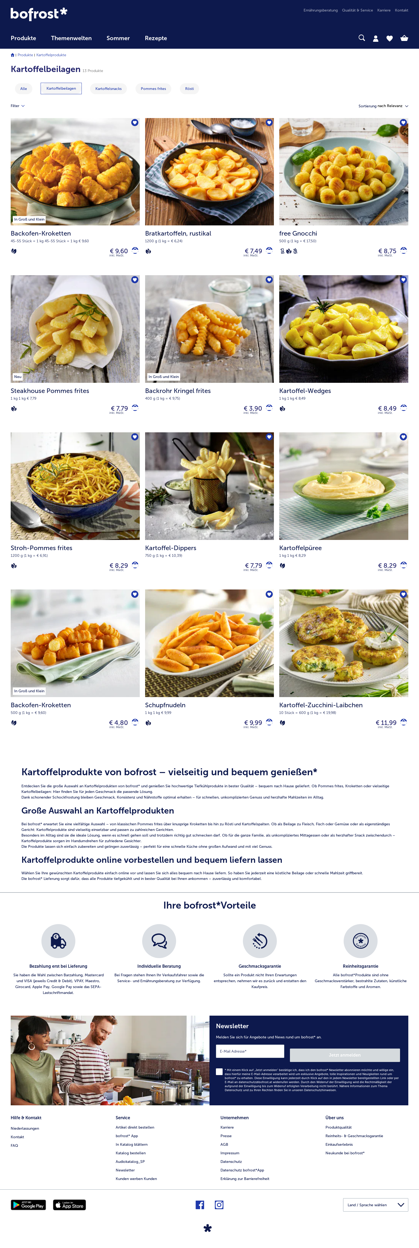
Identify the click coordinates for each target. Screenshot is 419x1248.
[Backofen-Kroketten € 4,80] (75, 676)
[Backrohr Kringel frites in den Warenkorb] (267, 412)
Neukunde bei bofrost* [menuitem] (345, 1156)
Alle (23, 88)
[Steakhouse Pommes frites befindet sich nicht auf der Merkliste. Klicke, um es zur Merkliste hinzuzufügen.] (134, 283)
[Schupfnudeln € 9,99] (209, 676)
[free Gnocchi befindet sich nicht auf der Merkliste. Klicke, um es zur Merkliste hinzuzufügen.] (402, 124)
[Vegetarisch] (14, 252)
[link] (70, 14)
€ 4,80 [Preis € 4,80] (114, 731)
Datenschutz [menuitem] (231, 1165)
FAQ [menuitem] (14, 1148)
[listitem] (58, 969)
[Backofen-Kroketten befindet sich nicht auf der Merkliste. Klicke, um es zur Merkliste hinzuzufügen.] (134, 124)
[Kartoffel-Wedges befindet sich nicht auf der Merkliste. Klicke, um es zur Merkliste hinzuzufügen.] (402, 283)
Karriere (227, 1131)
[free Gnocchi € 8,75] (343, 198)
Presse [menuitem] (226, 1139)
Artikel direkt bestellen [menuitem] (135, 1131)
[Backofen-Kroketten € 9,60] (75, 198)
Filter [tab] (21, 106)
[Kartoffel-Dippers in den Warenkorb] (267, 571)
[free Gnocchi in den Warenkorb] (402, 252)
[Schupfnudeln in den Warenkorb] (267, 731)
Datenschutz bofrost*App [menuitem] (242, 1173)
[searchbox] (185, 38)
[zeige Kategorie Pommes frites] (153, 88)
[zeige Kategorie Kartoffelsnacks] (108, 88)
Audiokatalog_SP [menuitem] (130, 1165)
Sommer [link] (118, 38)
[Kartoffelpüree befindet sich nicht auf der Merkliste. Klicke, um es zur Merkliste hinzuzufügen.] (402, 443)
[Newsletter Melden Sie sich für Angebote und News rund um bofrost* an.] (309, 1068)
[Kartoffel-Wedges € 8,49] (343, 357)
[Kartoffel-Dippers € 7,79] (209, 517)
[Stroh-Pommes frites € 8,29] (75, 517)
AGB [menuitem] (224, 1148)
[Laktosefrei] (282, 252)
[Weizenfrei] (295, 252)
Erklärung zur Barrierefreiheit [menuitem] (244, 1182)
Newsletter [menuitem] (125, 1173)
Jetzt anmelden (377, 1060)
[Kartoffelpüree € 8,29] (343, 517)
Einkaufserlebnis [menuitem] (339, 1148)
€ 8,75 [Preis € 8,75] (384, 252)
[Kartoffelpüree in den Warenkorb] (402, 571)
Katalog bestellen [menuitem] (131, 1156)
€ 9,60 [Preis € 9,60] (115, 252)
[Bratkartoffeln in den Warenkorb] (267, 252)
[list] (209, 969)
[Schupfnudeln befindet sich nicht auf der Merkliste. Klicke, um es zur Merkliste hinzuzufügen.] (268, 602)
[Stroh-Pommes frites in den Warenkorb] (133, 571)
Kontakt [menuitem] (401, 10)
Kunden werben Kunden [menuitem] (136, 1182)
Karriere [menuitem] (384, 10)
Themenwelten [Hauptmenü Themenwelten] (71, 38)
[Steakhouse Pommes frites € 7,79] (75, 357)
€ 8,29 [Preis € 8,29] (115, 571)
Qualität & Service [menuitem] (357, 10)
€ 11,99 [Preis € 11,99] (382, 731)
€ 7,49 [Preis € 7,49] (249, 252)
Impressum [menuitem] (229, 1156)
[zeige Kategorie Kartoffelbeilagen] (61, 88)
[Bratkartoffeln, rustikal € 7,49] (209, 198)
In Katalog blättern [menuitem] (132, 1148)
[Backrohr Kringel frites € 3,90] (209, 357)
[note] (209, 833)
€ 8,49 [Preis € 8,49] (383, 412)
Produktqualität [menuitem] (338, 1131)
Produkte (25, 55)
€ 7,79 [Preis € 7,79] (115, 412)
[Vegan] (148, 252)
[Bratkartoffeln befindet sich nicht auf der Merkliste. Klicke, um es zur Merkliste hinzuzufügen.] (268, 124)
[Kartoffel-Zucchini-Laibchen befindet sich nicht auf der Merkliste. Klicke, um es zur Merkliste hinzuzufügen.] (402, 602)
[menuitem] (23, 41)
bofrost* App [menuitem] (127, 1139)
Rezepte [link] (156, 38)
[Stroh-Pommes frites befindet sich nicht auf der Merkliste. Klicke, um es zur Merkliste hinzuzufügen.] (134, 443)
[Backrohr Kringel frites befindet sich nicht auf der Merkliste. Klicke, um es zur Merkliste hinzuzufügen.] (268, 283)
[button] (393, 106)
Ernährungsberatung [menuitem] (321, 10)
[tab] (376, 38)
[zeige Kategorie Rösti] (189, 88)
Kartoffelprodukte (51, 55)
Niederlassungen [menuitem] (25, 1131)
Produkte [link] (23, 38)
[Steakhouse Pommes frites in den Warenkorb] (133, 412)
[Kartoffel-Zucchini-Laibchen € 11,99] (343, 676)
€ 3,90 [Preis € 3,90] (249, 412)
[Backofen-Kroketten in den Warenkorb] (133, 252)
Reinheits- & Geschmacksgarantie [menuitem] (354, 1139)
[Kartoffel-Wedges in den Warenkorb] (402, 412)
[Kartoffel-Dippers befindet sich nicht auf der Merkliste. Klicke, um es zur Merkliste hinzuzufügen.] (268, 443)
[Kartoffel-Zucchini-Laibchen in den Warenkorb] (402, 731)
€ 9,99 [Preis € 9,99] (249, 731)
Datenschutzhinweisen (320, 1096)
